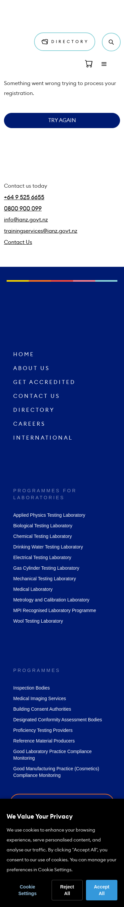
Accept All (101, 890)
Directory (68, 42)
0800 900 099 (23, 209)
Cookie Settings (27, 890)
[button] (104, 64)
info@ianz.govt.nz (26, 219)
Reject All (67, 890)
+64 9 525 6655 (24, 197)
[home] (25, 16)
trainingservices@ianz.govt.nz (40, 231)
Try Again (62, 120)
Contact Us (18, 242)
